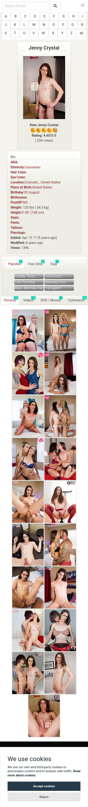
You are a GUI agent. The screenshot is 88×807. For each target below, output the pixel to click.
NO (25, 202)
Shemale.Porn (55, 282)
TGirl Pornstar (25, 282)
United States (50, 182)
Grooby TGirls (25, 276)
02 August (31, 192)
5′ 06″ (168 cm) (33, 213)
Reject (44, 797)
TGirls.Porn (53, 276)
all (81, 33)
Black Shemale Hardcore (29, 288)
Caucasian (33, 167)
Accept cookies (44, 786)
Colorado (31, 182)
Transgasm (53, 288)
